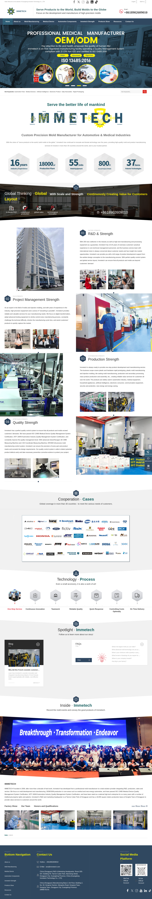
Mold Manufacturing (31, 21)
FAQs (79, 660)
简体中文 (142, 1)
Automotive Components (67, 21)
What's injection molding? (119, 646)
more (143, 806)
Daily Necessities (67, 91)
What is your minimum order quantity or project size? (128, 654)
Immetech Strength (87, 21)
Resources (118, 21)
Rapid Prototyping (78, 91)
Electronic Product (55, 91)
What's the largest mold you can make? (124, 649)
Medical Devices (31, 91)
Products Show (104, 21)
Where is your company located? (122, 660)
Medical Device (48, 21)
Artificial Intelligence (43, 91)
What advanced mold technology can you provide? (127, 651)
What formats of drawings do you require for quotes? (128, 657)
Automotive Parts (19, 91)
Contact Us (129, 21)
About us (17, 21)
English (133, 1)
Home (8, 21)
